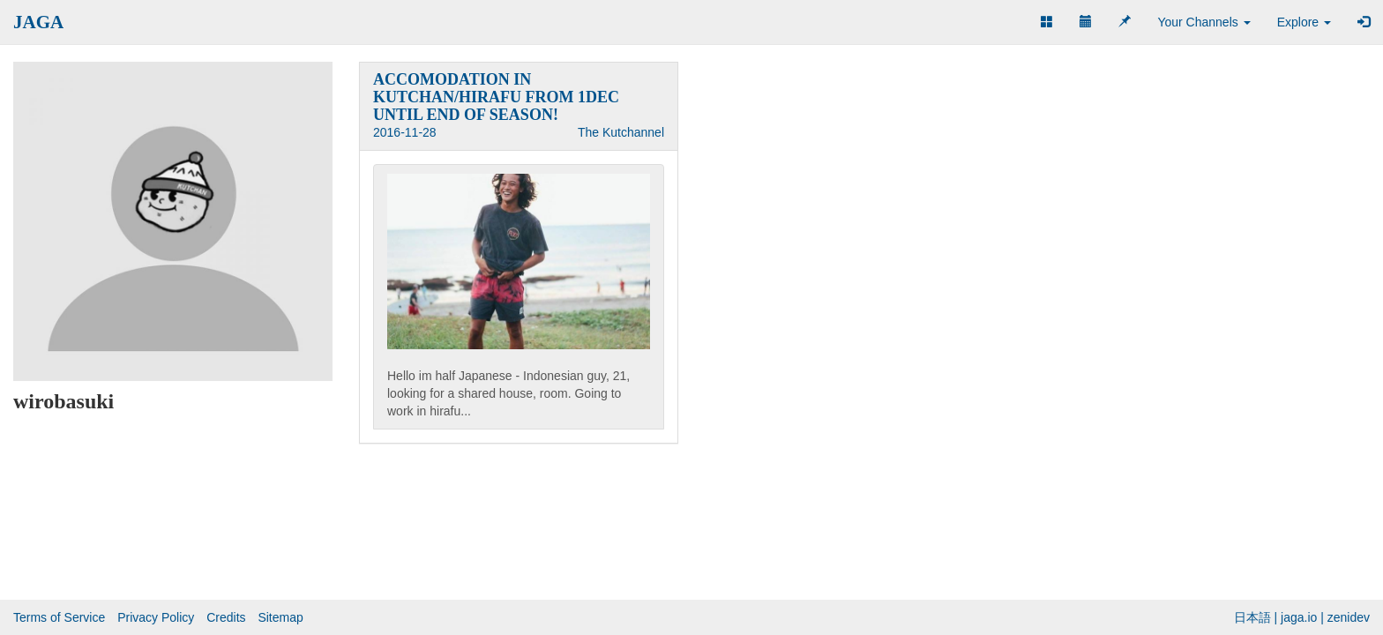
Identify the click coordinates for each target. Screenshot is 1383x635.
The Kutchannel (621, 132)
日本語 (1252, 617)
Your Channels (1203, 22)
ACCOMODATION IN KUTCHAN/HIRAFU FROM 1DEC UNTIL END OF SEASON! (496, 97)
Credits (225, 617)
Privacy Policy (155, 617)
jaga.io (1299, 617)
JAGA (38, 22)
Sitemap (280, 617)
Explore (1304, 22)
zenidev (1348, 617)
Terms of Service (59, 617)
